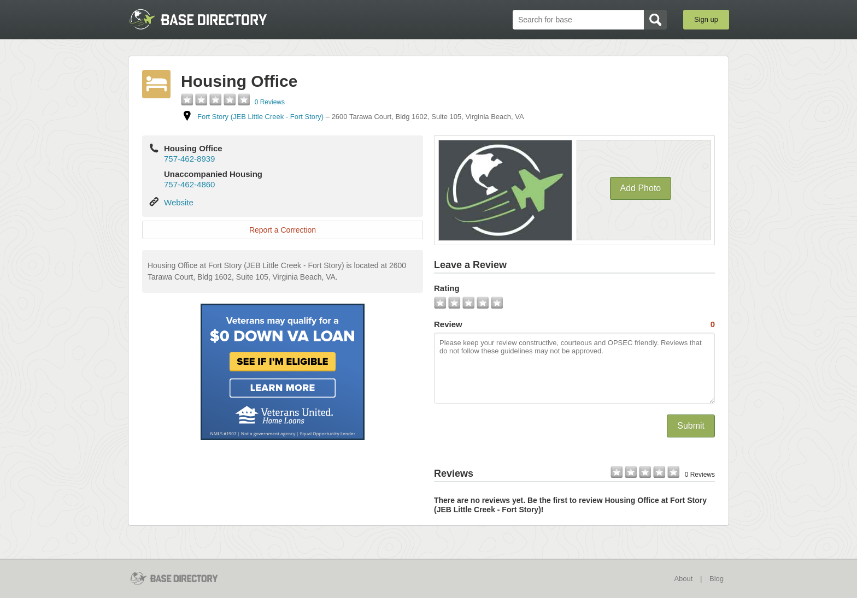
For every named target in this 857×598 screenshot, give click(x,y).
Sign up (706, 19)
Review (574, 324)
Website (178, 202)
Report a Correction (282, 230)
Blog (716, 579)
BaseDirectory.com (208, 19)
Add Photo (640, 188)
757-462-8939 (189, 158)
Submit (691, 425)
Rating (447, 288)
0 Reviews (270, 102)
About (683, 579)
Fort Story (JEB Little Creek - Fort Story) (260, 117)
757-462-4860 (189, 184)
